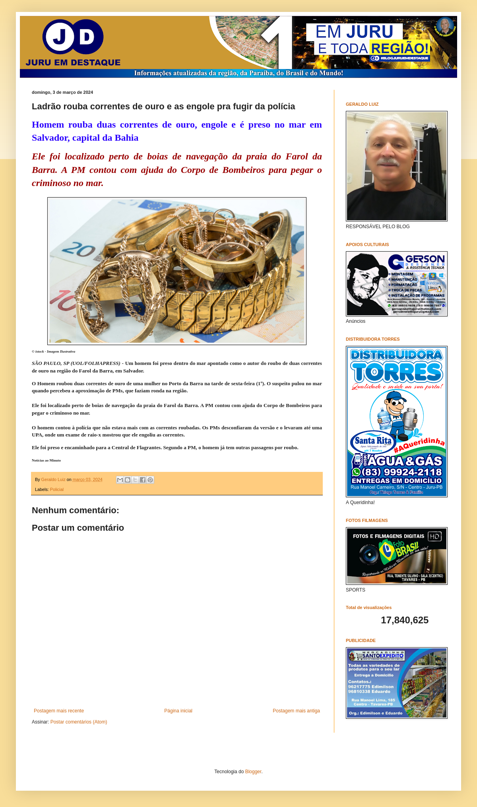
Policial (57, 489)
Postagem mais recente (59, 711)
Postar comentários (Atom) (78, 722)
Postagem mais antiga (296, 711)
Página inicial (178, 711)
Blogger (253, 771)
